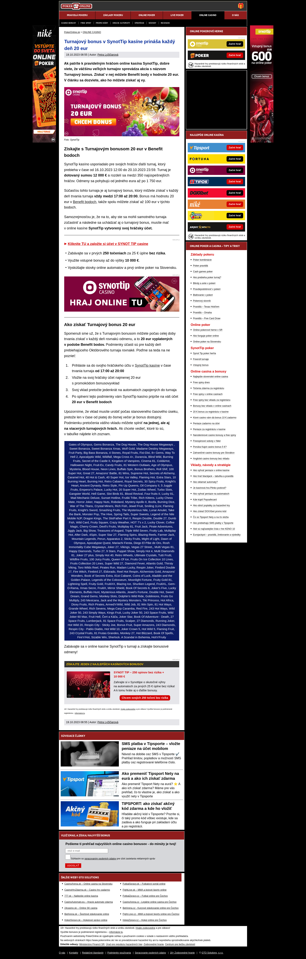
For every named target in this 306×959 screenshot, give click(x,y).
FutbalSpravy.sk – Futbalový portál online (144, 883)
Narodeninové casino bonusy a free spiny (214, 435)
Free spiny (86, 23)
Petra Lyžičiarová (107, 54)
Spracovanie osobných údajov (150, 952)
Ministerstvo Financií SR (91, 944)
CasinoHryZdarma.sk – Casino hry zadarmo (87, 890)
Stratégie (139, 23)
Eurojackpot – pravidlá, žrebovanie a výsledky (216, 534)
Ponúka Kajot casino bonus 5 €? (210, 447)
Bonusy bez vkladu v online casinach (212, 406)
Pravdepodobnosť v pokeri (207, 289)
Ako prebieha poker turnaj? (207, 277)
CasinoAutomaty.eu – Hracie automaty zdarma (88, 902)
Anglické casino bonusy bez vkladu (211, 458)
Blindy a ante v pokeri (204, 283)
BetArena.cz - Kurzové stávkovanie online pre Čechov (151, 908)
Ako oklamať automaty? (205, 482)
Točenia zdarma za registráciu (208, 388)
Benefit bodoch (84, 202)
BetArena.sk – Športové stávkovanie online (86, 914)
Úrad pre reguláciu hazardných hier (124, 944)
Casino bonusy (68, 23)
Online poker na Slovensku (207, 341)
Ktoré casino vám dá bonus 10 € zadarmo (214, 417)
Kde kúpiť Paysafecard (205, 499)
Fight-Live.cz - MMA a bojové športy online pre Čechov (151, 914)
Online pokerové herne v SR (207, 330)
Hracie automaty (121, 23)
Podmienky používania (119, 952)
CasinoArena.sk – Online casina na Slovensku (88, 883)
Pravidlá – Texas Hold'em (206, 306)
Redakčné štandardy (92, 952)
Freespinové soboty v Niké (207, 441)
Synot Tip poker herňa (204, 353)
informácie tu (80, 713)
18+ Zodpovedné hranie (182, 952)
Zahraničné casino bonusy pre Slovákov (214, 452)
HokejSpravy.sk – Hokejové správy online (85, 920)
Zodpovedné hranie (154, 944)
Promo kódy (102, 23)
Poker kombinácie (202, 259)
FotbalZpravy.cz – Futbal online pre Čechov (145, 896)
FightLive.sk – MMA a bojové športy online (144, 890)
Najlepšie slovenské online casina (210, 376)
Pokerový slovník (202, 300)
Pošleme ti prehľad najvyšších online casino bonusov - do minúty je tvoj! (121, 844)
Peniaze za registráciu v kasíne (209, 429)
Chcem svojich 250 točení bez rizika (145, 697)
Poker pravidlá (200, 265)
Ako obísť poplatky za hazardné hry (211, 505)
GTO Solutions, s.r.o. (212, 952)
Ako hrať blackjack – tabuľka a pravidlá (213, 476)
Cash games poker (203, 271)
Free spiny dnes (201, 382)
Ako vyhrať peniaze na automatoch (211, 493)
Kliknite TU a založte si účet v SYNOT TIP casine (108, 244)
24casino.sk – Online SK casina (80, 908)
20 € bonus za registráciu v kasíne (211, 411)
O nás (62, 952)
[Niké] (44, 141)
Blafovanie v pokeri (203, 295)
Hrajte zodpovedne (128, 709)
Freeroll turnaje (201, 359)
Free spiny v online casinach (207, 394)
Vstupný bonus (200, 365)
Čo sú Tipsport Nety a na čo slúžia (211, 517)
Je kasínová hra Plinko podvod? (209, 488)
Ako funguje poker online (206, 335)
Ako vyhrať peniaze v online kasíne (211, 470)
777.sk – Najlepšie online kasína (81, 896)
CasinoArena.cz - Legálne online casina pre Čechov (149, 902)
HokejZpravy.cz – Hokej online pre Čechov (145, 920)
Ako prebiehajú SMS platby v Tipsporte (213, 523)
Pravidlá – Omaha (202, 312)
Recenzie (165, 23)
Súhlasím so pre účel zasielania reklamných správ (113, 858)
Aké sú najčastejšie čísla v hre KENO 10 (214, 529)
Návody (152, 23)
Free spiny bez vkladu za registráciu (211, 400)
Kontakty (73, 952)
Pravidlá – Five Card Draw (206, 318)
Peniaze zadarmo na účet (206, 423)
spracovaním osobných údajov (100, 858)
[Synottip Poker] (261, 141)
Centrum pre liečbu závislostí (180, 944)
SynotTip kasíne (147, 365)
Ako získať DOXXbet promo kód (209, 511)
